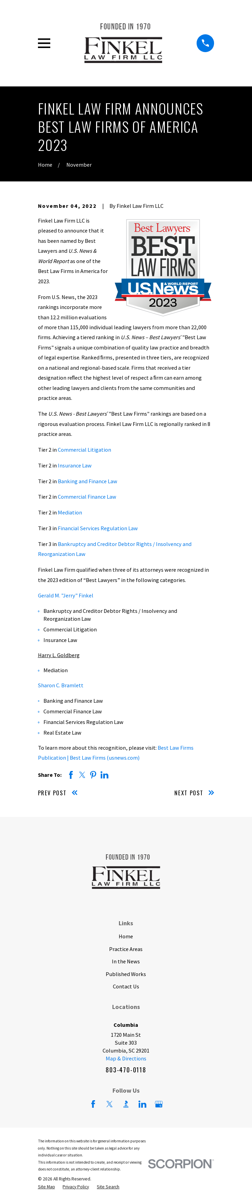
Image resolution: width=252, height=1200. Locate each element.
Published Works (126, 974)
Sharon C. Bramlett (60, 685)
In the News (126, 961)
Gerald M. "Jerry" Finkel (65, 595)
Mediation (70, 512)
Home (126, 936)
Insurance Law (75, 465)
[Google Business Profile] (159, 1104)
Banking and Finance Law (87, 481)
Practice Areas (126, 949)
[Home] (123, 43)
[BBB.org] (126, 1104)
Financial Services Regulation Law (98, 528)
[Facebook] (93, 1104)
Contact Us (126, 986)
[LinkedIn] (142, 1104)
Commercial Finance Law (87, 496)
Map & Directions (126, 1058)
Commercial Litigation (84, 449)
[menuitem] (46, 1187)
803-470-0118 (126, 1069)
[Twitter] (110, 1104)
